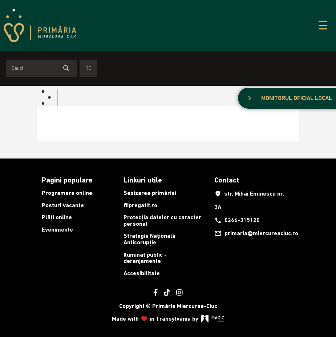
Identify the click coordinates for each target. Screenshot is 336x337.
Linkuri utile (143, 180)
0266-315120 (237, 220)
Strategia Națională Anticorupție (149, 239)
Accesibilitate (142, 273)
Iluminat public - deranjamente (145, 258)
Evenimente (57, 229)
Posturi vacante (63, 205)
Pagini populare (67, 180)
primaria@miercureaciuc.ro (253, 233)
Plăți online (57, 217)
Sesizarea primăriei (150, 192)
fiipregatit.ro (140, 205)
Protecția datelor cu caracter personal (162, 220)
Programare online (67, 192)
